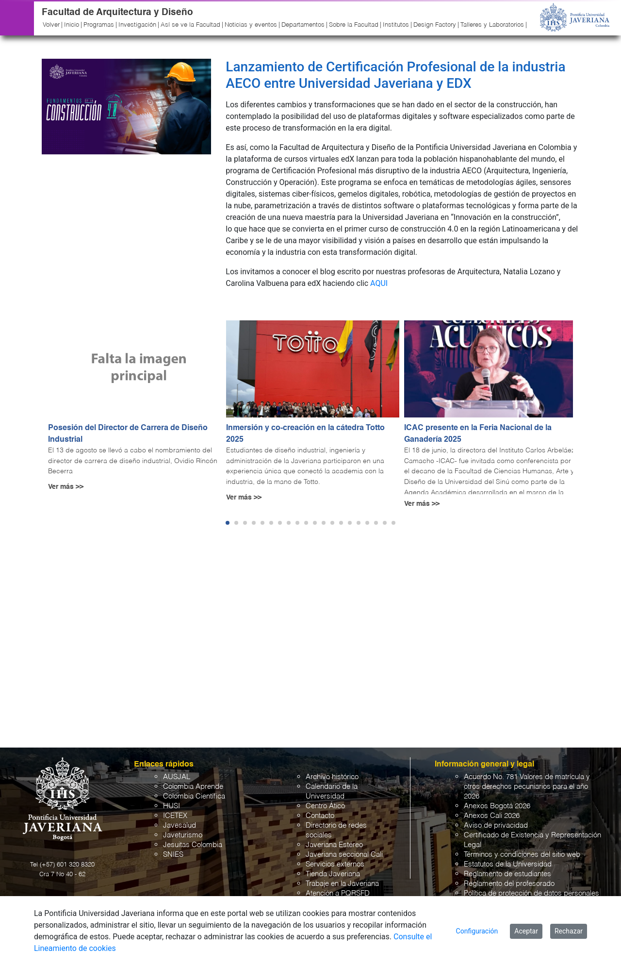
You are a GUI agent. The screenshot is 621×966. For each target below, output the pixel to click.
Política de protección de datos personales (531, 893)
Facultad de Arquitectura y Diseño (117, 12)
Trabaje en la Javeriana (342, 883)
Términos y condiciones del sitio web (522, 854)
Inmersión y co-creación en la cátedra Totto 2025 (305, 434)
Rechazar (569, 931)
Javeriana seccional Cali (344, 854)
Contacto (320, 815)
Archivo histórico (332, 777)
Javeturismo (182, 835)
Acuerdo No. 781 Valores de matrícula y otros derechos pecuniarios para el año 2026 (527, 786)
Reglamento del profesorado (509, 883)
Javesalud (179, 825)
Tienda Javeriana (333, 874)
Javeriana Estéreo (334, 845)
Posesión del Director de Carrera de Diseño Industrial (128, 434)
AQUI (379, 283)
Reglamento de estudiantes (507, 874)
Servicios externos (335, 864)
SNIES (173, 854)
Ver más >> (65, 486)
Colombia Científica (194, 796)
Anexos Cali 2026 (492, 815)
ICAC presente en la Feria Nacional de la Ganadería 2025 (478, 434)
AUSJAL (176, 777)
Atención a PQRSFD (338, 893)
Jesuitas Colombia (192, 845)
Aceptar (526, 931)
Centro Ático (325, 806)
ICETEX (175, 815)
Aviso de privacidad (496, 825)
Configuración (477, 931)
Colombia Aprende (193, 786)
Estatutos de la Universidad (508, 864)
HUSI (171, 806)
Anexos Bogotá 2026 (497, 806)
